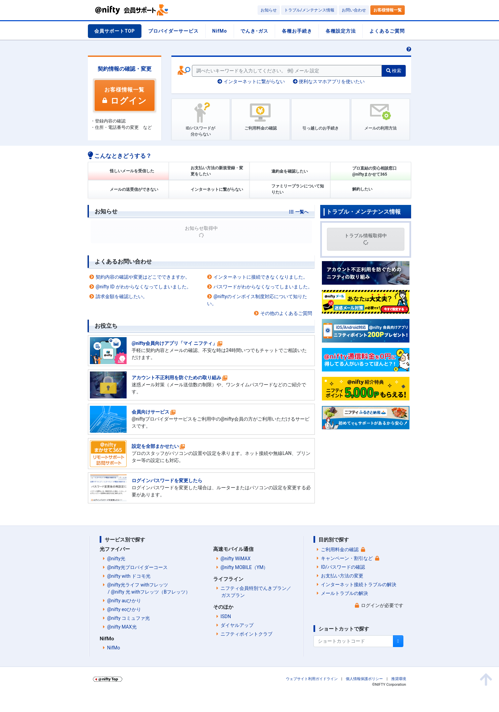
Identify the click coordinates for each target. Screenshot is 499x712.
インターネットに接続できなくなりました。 (260, 277)
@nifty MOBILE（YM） (244, 567)
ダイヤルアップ (237, 625)
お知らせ (269, 10)
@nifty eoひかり (124, 609)
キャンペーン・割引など (347, 558)
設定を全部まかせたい (155, 446)
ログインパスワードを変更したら (167, 480)
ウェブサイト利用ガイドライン (312, 679)
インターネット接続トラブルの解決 (358, 584)
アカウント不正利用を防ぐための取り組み (176, 377)
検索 (393, 70)
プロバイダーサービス (173, 31)
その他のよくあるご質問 (286, 313)
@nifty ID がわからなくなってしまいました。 (143, 286)
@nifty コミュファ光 (128, 618)
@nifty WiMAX (236, 558)
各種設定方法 (341, 31)
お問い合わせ (354, 10)
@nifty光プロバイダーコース (137, 567)
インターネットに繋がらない (251, 81)
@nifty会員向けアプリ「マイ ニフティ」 (174, 343)
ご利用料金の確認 (340, 549)
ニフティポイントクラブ (246, 634)
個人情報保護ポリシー (364, 679)
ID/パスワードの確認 (343, 567)
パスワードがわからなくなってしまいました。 (262, 286)
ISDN (226, 616)
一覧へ (301, 211)
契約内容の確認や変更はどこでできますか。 (143, 277)
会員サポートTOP (114, 31)
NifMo (219, 31)
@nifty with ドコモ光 (129, 576)
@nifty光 (116, 558)
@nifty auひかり (124, 600)
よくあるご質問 (387, 31)
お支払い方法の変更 (342, 575)
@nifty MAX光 (122, 627)
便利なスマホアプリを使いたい (329, 81)
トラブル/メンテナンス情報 (309, 10)
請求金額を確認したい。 (121, 296)
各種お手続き (297, 31)
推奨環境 (398, 679)
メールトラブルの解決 (344, 593)
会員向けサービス (150, 412)
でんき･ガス (254, 31)
